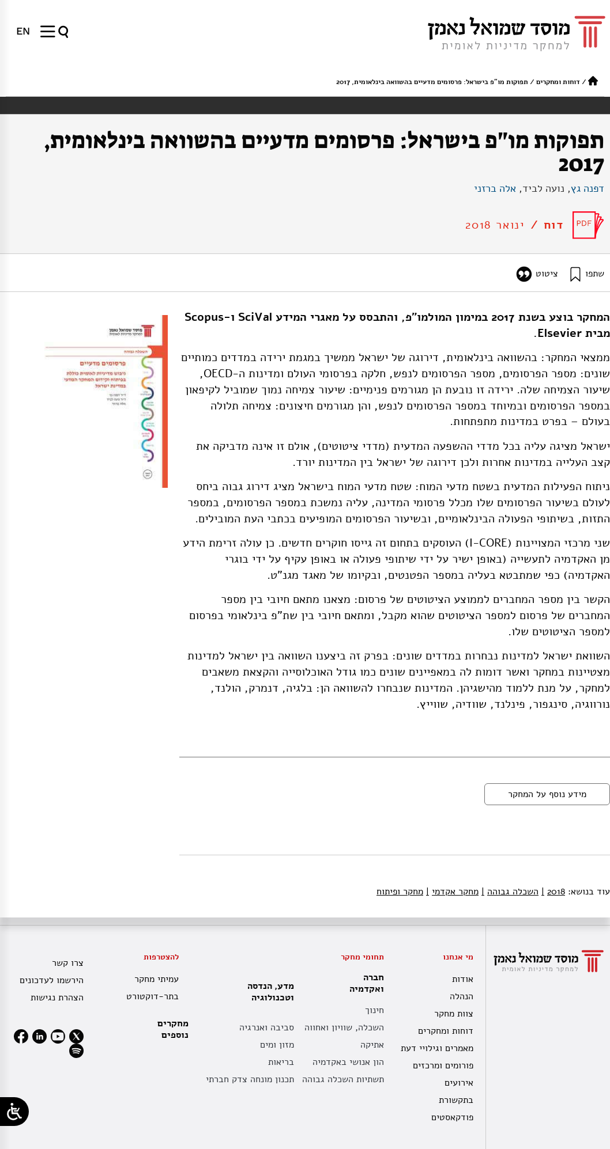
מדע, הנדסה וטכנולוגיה (268, 992)
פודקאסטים (452, 1117)
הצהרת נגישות (57, 997)
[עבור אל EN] (23, 31)
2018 (553, 891)
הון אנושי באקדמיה (348, 1062)
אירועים (459, 1082)
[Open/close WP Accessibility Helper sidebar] (14, 1111)
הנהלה (461, 996)
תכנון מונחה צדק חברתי (250, 1079)
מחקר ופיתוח (399, 891)
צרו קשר (68, 963)
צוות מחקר (453, 1013)
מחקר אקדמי (452, 891)
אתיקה (372, 1044)
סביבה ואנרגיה (266, 1027)
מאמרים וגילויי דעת (437, 1048)
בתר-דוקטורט (152, 996)
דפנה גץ (587, 188)
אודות (462, 979)
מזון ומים (277, 1044)
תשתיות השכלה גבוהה (343, 1079)
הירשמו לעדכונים (52, 980)
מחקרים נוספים (173, 1029)
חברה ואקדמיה (364, 983)
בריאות (281, 1062)
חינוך (374, 1010)
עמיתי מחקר (156, 979)
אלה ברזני (495, 188)
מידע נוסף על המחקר (547, 794)
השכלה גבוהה (510, 891)
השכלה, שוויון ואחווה (344, 1027)
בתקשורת (456, 1100)
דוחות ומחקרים (558, 81)
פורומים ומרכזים (443, 1065)
